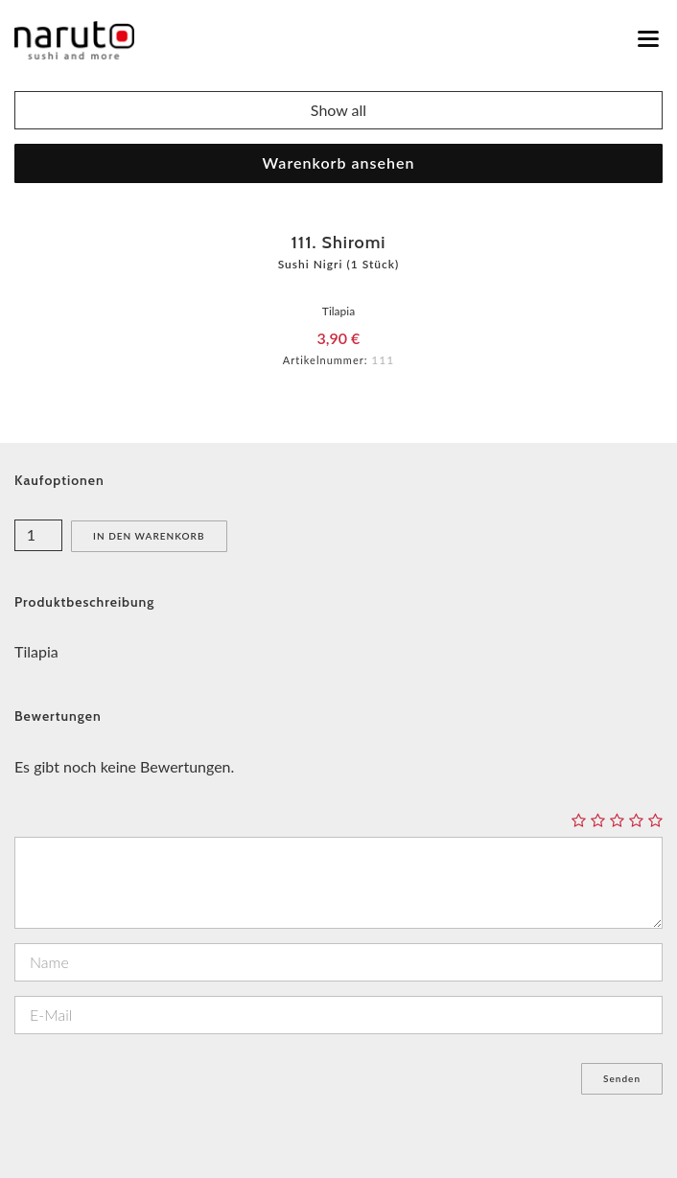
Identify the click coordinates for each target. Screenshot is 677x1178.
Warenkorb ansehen (339, 162)
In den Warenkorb (148, 536)
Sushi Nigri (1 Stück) (339, 264)
